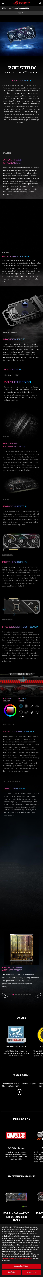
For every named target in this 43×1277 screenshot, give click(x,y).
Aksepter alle (31, 1272)
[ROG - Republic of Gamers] (21, 3)
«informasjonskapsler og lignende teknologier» (17, 1258)
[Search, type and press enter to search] (39, 3)
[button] (3, 2)
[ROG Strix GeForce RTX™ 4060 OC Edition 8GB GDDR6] (16, 1162)
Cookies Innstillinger (21, 1266)
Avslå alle (11, 1272)
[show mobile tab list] (21, 13)
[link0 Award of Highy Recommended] (16, 1001)
